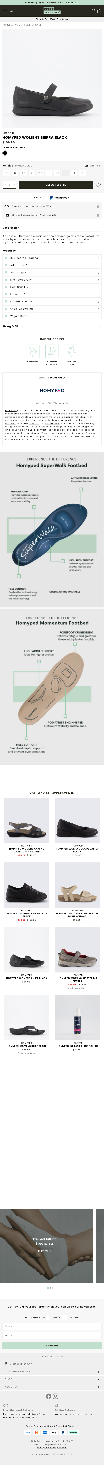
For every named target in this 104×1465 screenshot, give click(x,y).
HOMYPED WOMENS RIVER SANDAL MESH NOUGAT (77, 915)
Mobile (9, 1335)
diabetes (10, 423)
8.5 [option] (57, 173)
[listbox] (52, 174)
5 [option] (6, 173)
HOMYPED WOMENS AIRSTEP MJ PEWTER (77, 980)
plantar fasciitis (64, 420)
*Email (9, 1326)
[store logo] (52, 10)
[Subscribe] (52, 1345)
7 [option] (32, 173)
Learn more (44, 1250)
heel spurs (81, 420)
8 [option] (48, 173)
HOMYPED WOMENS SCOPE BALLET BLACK (77, 850)
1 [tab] (48, 1288)
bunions (34, 423)
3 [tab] (55, 1288)
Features (9, 250)
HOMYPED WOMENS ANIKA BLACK (26, 978)
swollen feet (52, 423)
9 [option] (65, 173)
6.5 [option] (23, 173)
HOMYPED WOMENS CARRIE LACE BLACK (26, 915)
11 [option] (82, 173)
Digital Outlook (61, 1454)
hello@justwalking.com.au (52, 1447)
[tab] (52, 228)
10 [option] (74, 173)
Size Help (95, 165)
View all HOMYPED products (52, 403)
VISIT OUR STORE (18, 1364)
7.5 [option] (40, 173)
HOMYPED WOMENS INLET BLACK (27, 1046)
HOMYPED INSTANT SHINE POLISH (77, 1046)
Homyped (11, 410)
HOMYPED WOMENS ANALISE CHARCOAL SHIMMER (26, 850)
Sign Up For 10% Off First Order (52, 19)
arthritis (49, 420)
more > (81, 242)
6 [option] (15, 173)
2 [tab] (51, 1288)
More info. (73, 2)
